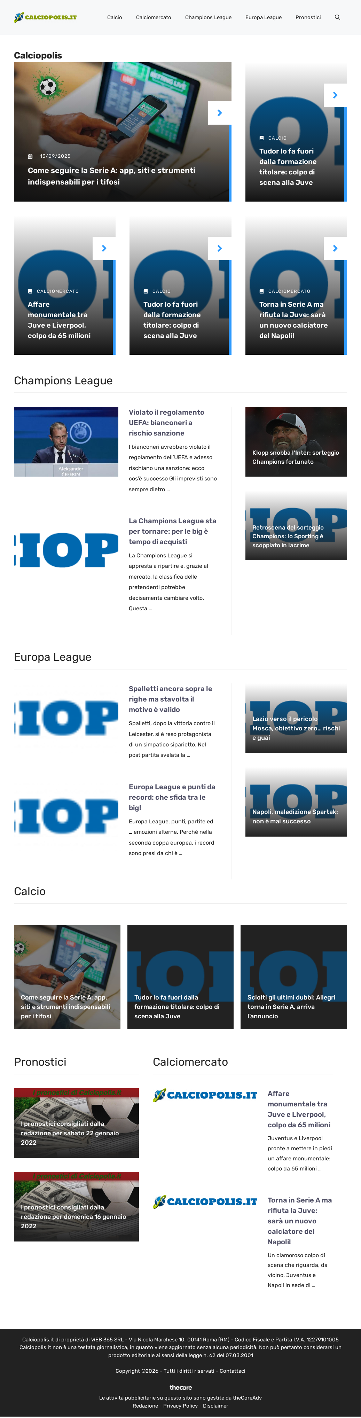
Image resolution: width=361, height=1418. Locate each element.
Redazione (145, 1406)
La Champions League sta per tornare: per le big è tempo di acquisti (173, 531)
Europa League (263, 17)
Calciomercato (153, 17)
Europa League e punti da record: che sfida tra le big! (172, 797)
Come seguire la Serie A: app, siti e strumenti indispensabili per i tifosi (65, 1007)
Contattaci (232, 1371)
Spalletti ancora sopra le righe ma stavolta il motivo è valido (170, 699)
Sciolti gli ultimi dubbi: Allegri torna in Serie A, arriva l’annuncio (292, 1007)
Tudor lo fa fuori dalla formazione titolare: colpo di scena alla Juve (177, 1007)
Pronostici (308, 17)
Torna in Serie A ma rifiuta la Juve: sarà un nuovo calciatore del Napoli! (300, 1221)
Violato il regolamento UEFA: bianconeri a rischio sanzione (166, 422)
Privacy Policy (180, 1406)
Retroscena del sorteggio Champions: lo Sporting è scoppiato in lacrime (288, 536)
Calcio (114, 17)
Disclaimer (215, 1406)
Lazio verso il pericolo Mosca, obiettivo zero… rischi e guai (296, 728)
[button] (337, 17)
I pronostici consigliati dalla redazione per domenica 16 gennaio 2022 (73, 1217)
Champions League (208, 17)
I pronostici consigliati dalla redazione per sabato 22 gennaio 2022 (70, 1133)
